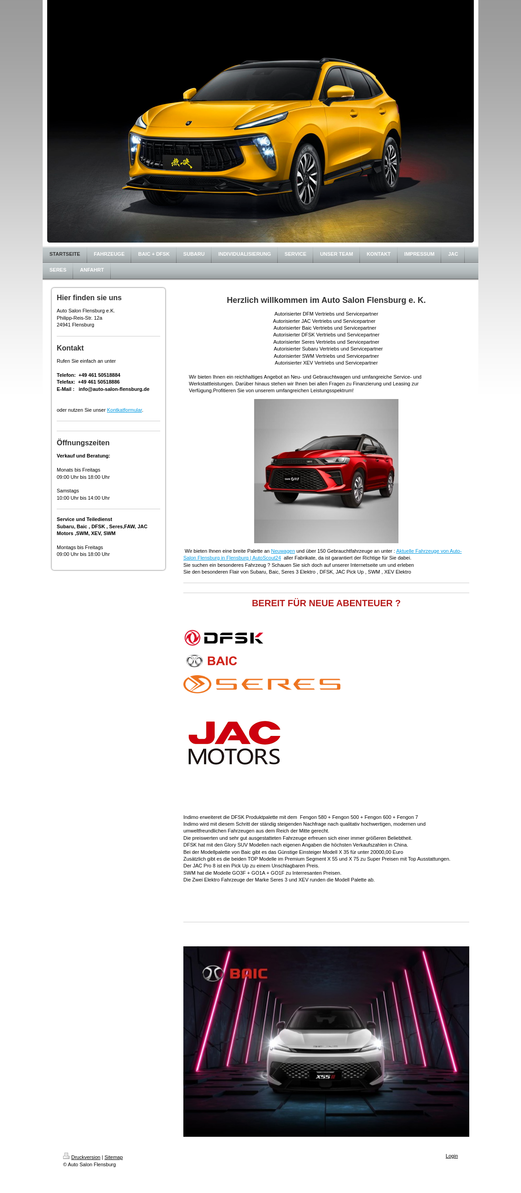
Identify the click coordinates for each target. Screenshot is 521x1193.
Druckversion (81, 1157)
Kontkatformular (124, 410)
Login (452, 1156)
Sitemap (113, 1157)
